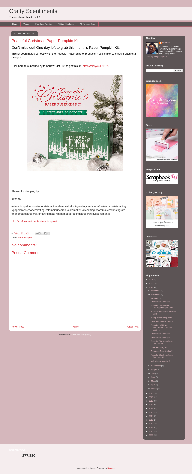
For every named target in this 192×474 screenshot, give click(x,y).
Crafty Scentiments (33, 11)
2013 (151, 420)
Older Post (132, 326)
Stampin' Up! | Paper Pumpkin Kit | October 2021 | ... (161, 327)
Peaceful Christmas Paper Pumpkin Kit (162, 342)
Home (15, 24)
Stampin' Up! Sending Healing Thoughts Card (162, 306)
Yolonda (166, 43)
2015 (151, 412)
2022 (151, 283)
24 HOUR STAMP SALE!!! (162, 321)
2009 (151, 435)
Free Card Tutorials (43, 24)
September (156, 366)
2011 (151, 427)
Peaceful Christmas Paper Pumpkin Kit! (162, 356)
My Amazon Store (88, 24)
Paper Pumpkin (25, 237)
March (154, 388)
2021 (151, 287)
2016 (151, 408)
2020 (151, 393)
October (155, 298)
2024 (151, 280)
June (153, 377)
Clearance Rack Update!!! (162, 351)
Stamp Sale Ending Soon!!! (162, 317)
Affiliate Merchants (66, 24)
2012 (151, 424)
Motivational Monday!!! (160, 301)
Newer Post (18, 326)
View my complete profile (156, 57)
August (154, 370)
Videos (26, 24)
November (156, 294)
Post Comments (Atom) (81, 334)
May (153, 381)
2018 (151, 401)
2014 (151, 416)
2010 (151, 431)
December (156, 291)
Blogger (110, 468)
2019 (151, 397)
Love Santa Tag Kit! (159, 347)
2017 (151, 405)
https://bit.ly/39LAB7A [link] (95, 65)
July (153, 373)
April (153, 385)
